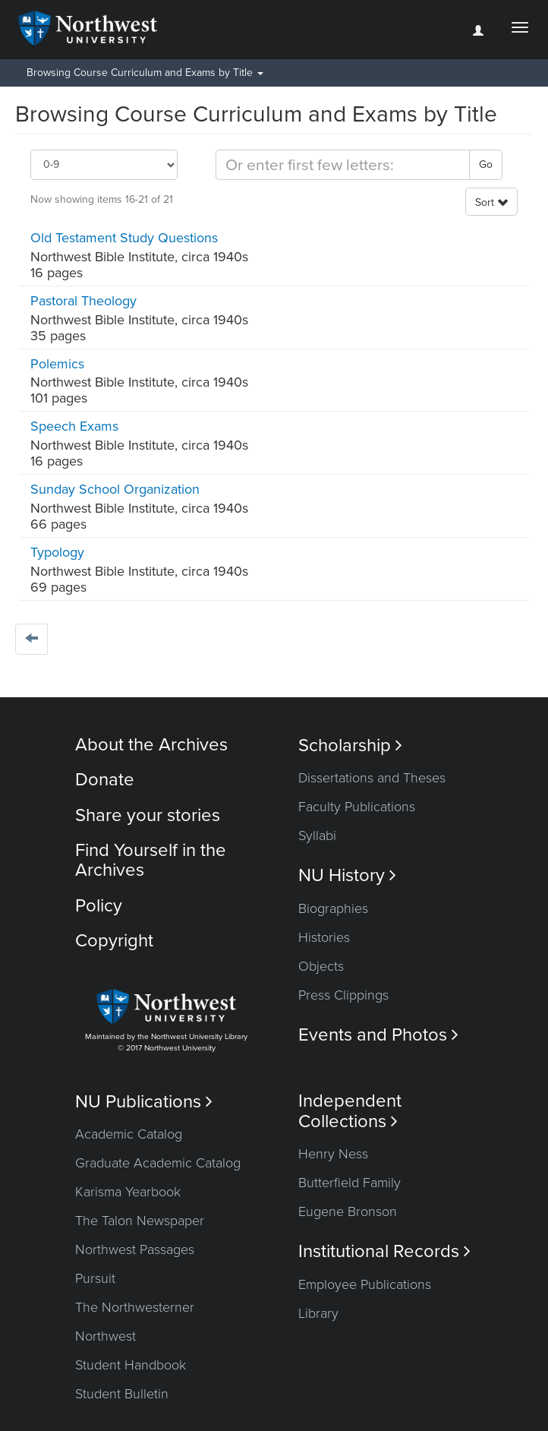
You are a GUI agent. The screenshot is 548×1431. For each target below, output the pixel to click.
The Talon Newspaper (139, 1220)
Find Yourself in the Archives (150, 860)
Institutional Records (384, 1251)
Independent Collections (350, 1111)
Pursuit (95, 1278)
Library (318, 1313)
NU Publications (144, 1102)
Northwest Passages (134, 1249)
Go (486, 164)
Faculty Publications (356, 806)
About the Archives (151, 745)
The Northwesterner (134, 1307)
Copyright (114, 941)
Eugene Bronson (347, 1211)
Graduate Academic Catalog (158, 1163)
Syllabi (317, 835)
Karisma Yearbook (128, 1191)
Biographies (333, 908)
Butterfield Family (349, 1182)
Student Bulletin (121, 1393)
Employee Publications (364, 1284)
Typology (57, 552)
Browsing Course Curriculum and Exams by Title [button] (145, 72)
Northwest (105, 1336)
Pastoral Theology (83, 300)
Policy (98, 906)
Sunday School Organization (115, 489)
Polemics (57, 363)
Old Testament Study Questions (124, 237)
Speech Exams (74, 426)
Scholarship (350, 745)
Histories (324, 937)
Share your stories (147, 815)
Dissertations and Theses (372, 777)
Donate (104, 780)
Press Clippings (343, 995)
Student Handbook (130, 1365)
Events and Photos (378, 1035)
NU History (347, 875)
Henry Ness (333, 1153)
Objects (321, 966)
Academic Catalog (128, 1134)
